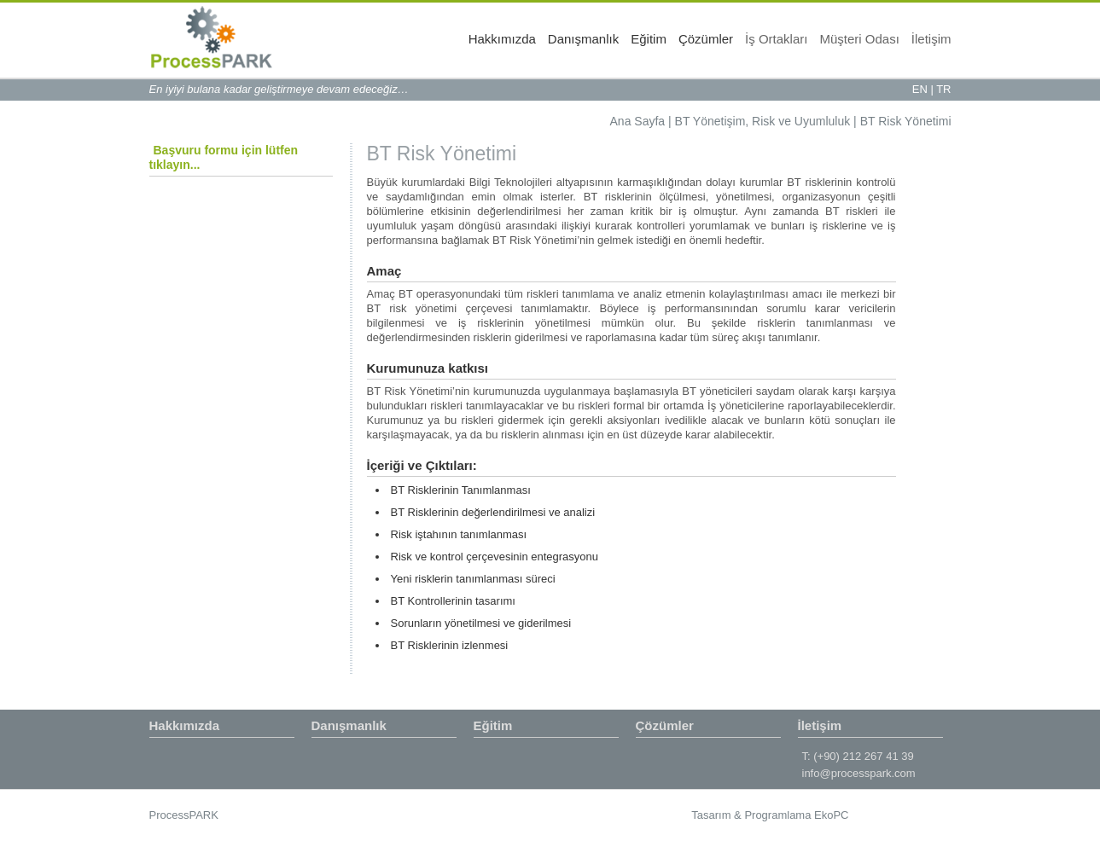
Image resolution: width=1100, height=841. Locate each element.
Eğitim (648, 39)
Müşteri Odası (859, 39)
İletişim (931, 39)
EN (920, 89)
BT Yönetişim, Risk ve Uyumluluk (763, 121)
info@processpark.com (859, 773)
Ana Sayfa (638, 121)
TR (943, 89)
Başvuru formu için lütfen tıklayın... (224, 157)
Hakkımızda (502, 39)
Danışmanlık (583, 39)
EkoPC (831, 815)
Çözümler (705, 39)
